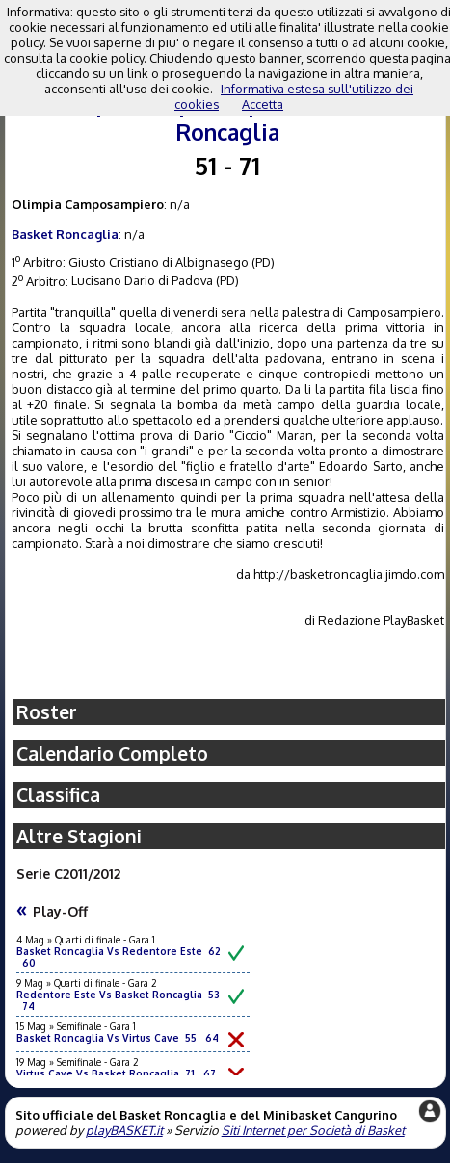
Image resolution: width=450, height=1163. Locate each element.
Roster (46, 712)
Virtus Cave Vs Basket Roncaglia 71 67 (116, 1073)
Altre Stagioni (79, 836)
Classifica (58, 795)
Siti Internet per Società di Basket (313, 1130)
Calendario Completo (112, 753)
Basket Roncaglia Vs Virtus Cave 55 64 (117, 1038)
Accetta (262, 104)
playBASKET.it (124, 1130)
